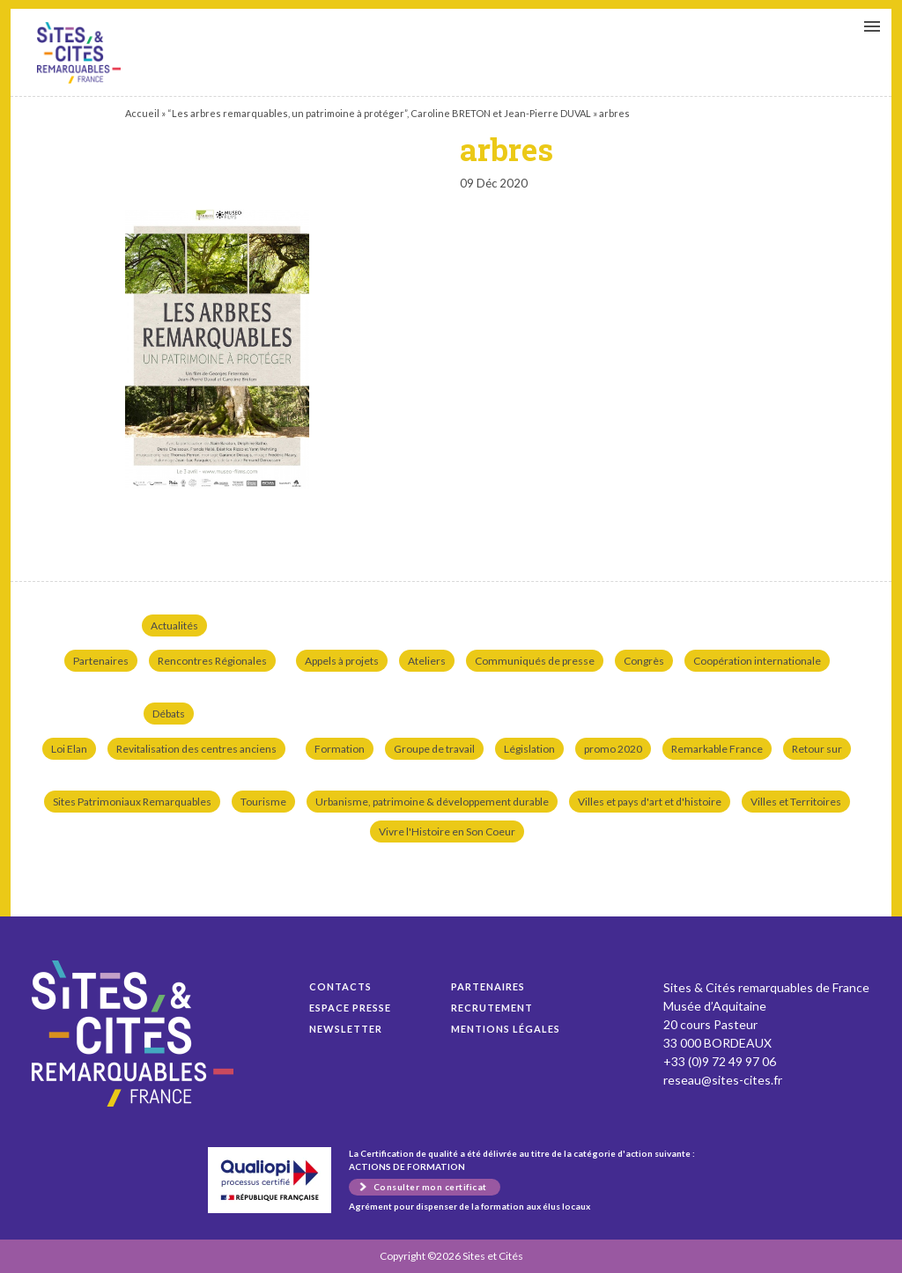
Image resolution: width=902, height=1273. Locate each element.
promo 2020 (613, 748)
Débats (168, 713)
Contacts (340, 986)
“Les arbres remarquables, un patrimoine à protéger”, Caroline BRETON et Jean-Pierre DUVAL (379, 113)
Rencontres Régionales (212, 660)
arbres (79, 53)
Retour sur (817, 748)
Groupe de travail (434, 748)
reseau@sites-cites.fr (722, 1079)
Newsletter (345, 1028)
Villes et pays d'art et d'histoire (649, 801)
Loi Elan (69, 748)
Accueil (142, 113)
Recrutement (492, 1007)
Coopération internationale (757, 660)
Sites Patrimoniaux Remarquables (132, 801)
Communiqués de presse (535, 660)
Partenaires (101, 660)
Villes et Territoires (795, 801)
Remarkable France (717, 748)
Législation (529, 748)
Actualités (174, 625)
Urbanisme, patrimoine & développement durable (432, 801)
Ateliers (427, 660)
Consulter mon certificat (430, 1186)
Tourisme (263, 801)
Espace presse (350, 1007)
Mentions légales (505, 1028)
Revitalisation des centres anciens (196, 748)
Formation (339, 748)
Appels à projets (342, 660)
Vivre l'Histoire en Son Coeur (447, 831)
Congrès (644, 660)
